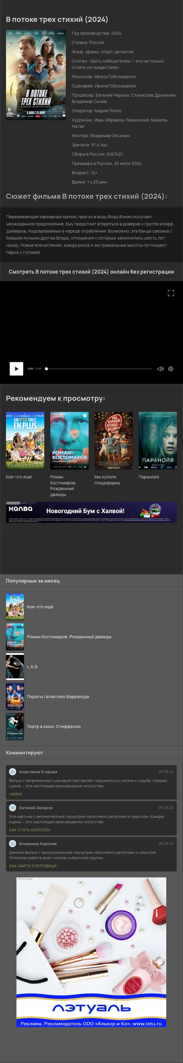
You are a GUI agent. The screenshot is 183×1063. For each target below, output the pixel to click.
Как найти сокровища (33, 865)
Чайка (15, 794)
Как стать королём (29, 829)
